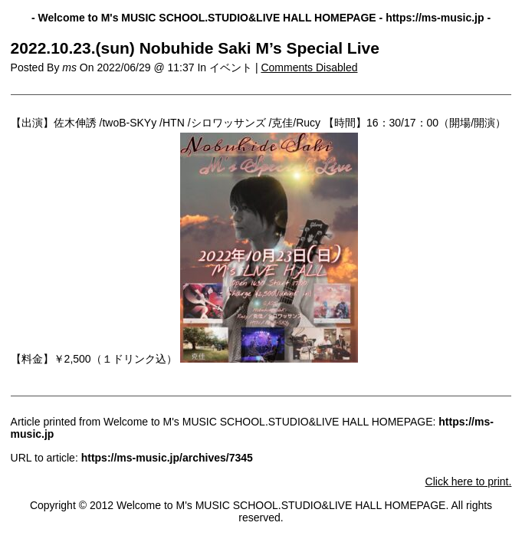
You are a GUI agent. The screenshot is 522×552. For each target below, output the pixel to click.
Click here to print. (468, 481)
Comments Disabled (309, 67)
